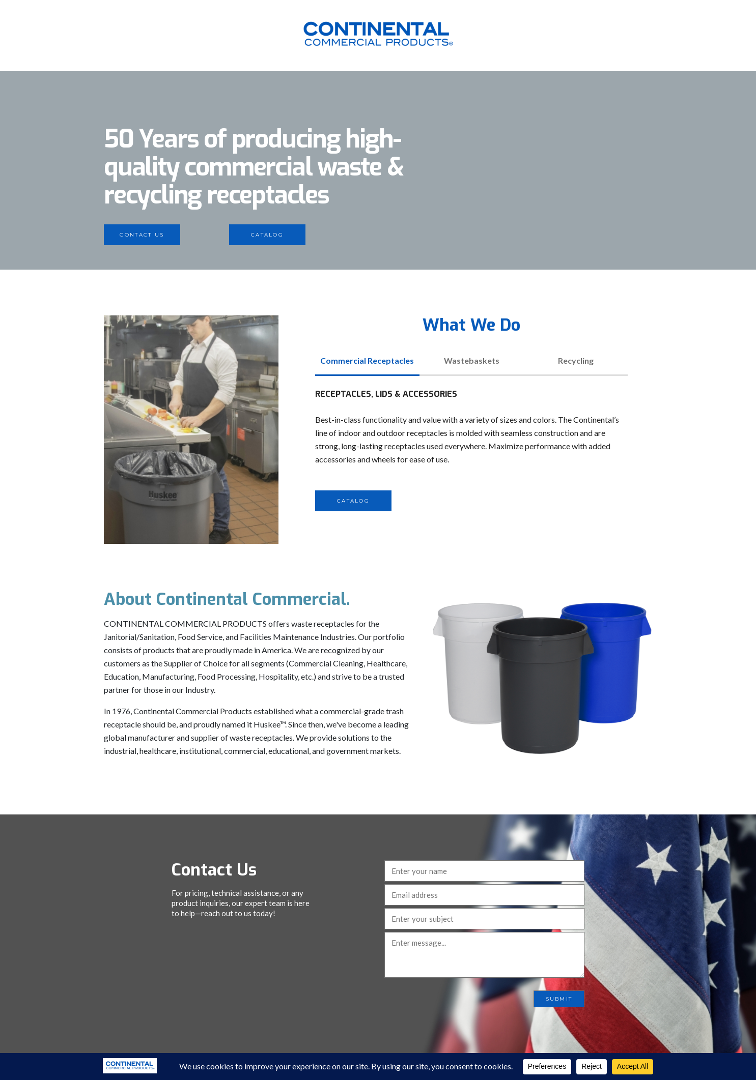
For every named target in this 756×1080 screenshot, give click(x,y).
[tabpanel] (471, 449)
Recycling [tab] (576, 360)
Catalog (267, 234)
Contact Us (142, 234)
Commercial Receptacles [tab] (367, 360)
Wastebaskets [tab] (471, 360)
